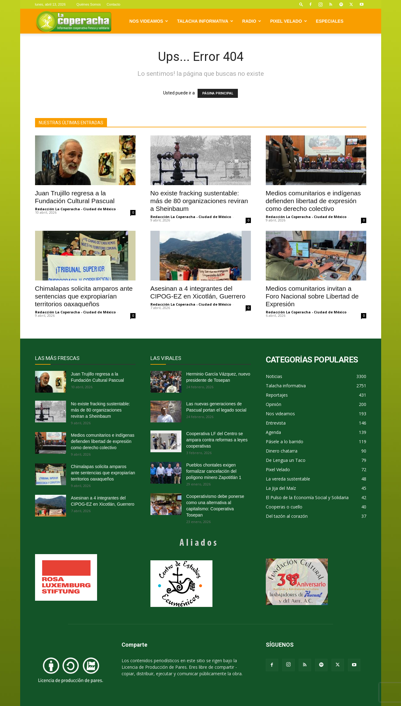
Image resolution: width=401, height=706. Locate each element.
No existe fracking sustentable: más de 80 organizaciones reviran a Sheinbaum (199, 200)
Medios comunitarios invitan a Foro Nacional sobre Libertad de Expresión (312, 296)
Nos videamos (148, 21)
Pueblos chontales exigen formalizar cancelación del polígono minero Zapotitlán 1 (213, 471)
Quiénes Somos (89, 4)
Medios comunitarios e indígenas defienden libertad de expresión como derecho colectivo (313, 200)
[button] (301, 4)
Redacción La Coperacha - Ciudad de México (75, 209)
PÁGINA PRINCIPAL (217, 93)
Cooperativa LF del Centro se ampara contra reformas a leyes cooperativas (217, 440)
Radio (251, 21)
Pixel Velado (288, 21)
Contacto (113, 4)
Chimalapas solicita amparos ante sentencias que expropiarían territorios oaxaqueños (84, 296)
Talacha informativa (205, 21)
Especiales (330, 21)
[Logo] (73, 21)
